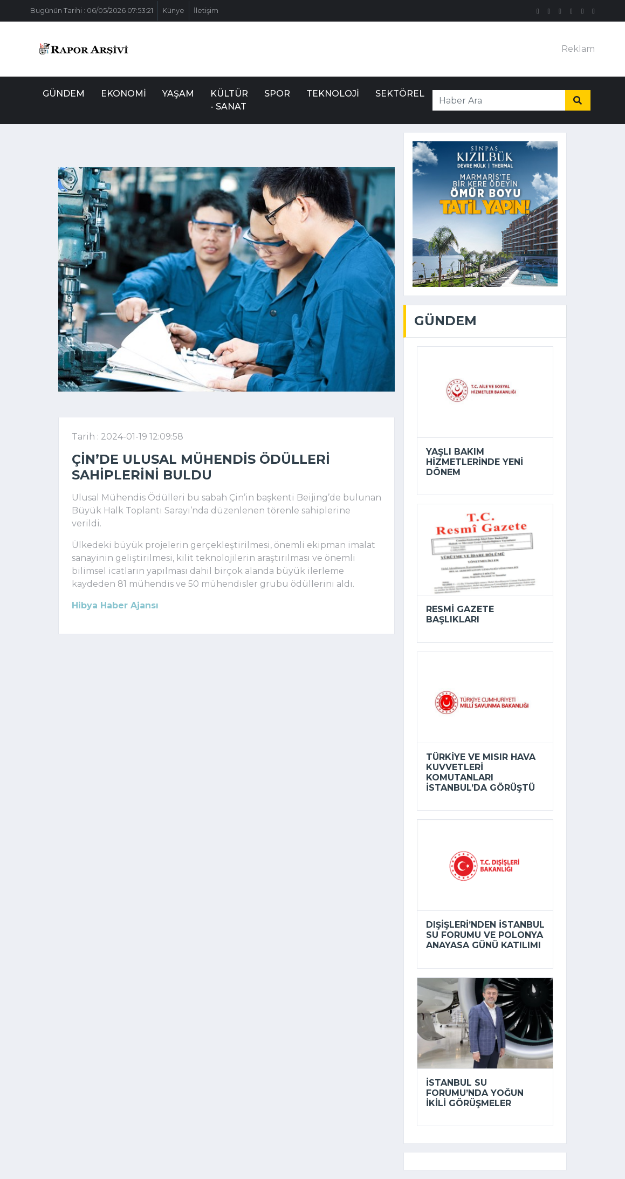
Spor (277, 93)
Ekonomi (123, 93)
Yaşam (178, 93)
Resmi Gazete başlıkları (460, 614)
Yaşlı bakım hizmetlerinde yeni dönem (474, 462)
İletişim (206, 10)
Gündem (64, 93)
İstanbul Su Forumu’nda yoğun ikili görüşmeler (475, 1093)
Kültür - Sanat (229, 100)
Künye (173, 10)
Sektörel (399, 93)
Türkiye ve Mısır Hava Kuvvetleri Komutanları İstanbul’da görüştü (480, 772)
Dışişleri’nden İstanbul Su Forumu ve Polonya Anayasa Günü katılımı (485, 935)
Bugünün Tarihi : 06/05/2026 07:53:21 (91, 10)
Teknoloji (332, 93)
